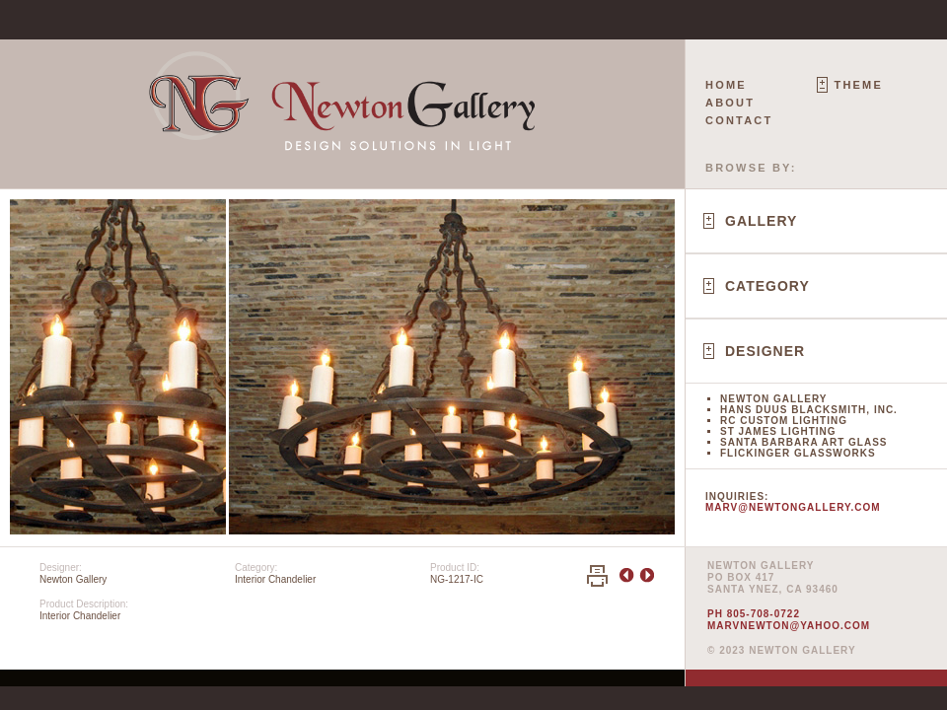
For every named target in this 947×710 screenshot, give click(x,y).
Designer (765, 351)
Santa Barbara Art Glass (803, 442)
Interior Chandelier (275, 579)
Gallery (761, 221)
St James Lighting (778, 431)
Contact (738, 120)
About (730, 102)
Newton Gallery (773, 398)
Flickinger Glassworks (798, 453)
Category (767, 286)
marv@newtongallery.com (793, 507)
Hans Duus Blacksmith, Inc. (809, 409)
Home (726, 85)
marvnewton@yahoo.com (788, 625)
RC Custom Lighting (783, 420)
